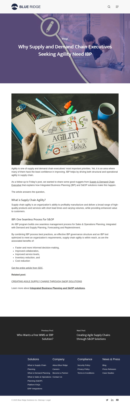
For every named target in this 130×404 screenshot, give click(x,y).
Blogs (65, 39)
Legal (48, 400)
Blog (104, 365)
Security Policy (83, 365)
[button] (117, 6)
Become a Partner (60, 373)
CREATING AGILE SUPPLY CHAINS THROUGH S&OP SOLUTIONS (46, 281)
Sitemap (41, 400)
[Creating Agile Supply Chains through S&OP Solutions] (97, 336)
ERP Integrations (35, 388)
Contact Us (57, 377)
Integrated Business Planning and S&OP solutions (57, 288)
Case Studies (108, 373)
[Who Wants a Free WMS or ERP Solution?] (32, 336)
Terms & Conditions (85, 373)
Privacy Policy (83, 369)
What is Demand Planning (39, 373)
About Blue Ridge (60, 365)
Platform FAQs (34, 385)
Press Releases (109, 369)
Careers (56, 369)
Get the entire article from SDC (27, 268)
